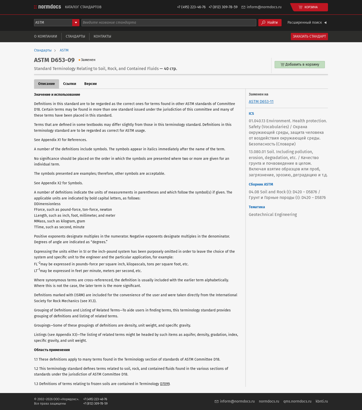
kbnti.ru (322, 401)
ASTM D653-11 (261, 101)
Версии (90, 84)
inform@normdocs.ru (264, 7)
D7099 (164, 384)
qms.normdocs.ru (297, 401)
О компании (45, 36)
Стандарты (75, 36)
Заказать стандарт (309, 36)
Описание (46, 84)
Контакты (102, 36)
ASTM (64, 50)
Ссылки (69, 84)
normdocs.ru (269, 401)
